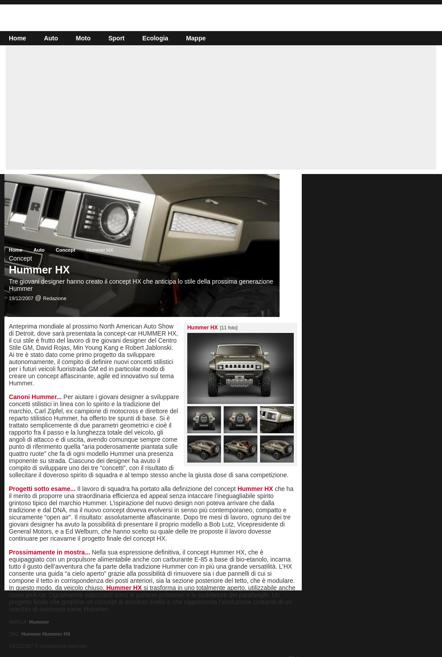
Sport (116, 38)
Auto (51, 38)
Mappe (195, 38)
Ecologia (155, 38)
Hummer (39, 622)
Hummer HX (57, 634)
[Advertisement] (221, 107)
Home (17, 38)
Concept (65, 250)
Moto (83, 38)
